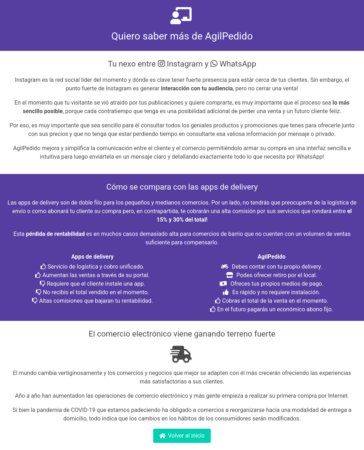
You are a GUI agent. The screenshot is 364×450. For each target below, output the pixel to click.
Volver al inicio (181, 435)
